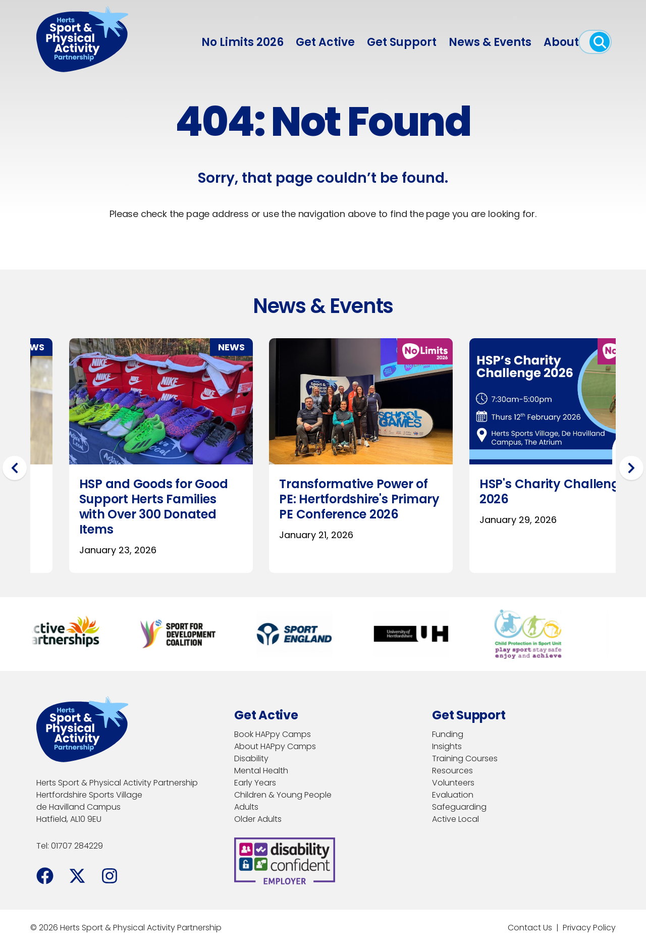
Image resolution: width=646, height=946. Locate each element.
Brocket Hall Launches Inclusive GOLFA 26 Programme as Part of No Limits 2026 (518, 507)
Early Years (255, 783)
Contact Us (530, 927)
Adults (246, 807)
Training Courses (465, 758)
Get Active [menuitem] (325, 42)
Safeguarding (459, 807)
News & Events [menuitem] (490, 42)
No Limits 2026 (242, 42)
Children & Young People (283, 795)
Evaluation (452, 795)
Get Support (402, 42)
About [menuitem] (561, 42)
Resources (452, 770)
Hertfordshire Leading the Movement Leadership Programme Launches (318, 499)
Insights (447, 746)
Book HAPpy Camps (272, 734)
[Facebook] (44, 875)
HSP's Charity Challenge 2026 (114, 492)
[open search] (599, 42)
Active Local (455, 819)
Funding (447, 734)
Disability (251, 758)
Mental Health (261, 770)
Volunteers (453, 783)
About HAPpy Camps (275, 746)
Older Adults (258, 819)
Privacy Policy (589, 927)
